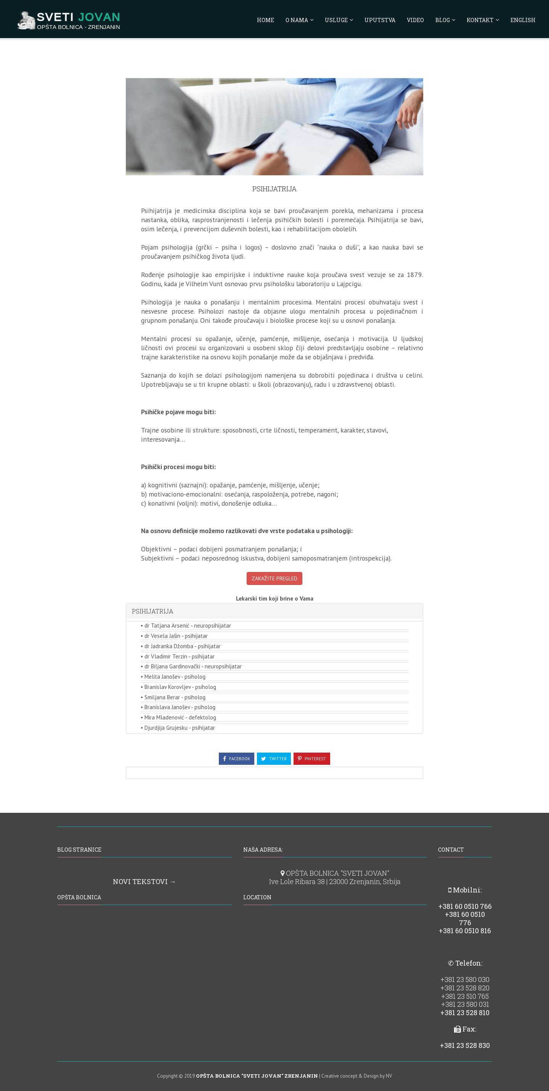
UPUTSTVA (379, 21)
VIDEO (415, 21)
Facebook (236, 758)
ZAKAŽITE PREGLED (274, 578)
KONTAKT (480, 21)
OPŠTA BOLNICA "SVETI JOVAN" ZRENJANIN (257, 1075)
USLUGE (336, 21)
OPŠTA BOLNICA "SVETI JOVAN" (335, 873)
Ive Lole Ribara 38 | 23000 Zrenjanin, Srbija (335, 881)
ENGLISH (523, 21)
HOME (265, 21)
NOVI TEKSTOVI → (144, 881)
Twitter (274, 758)
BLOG (442, 21)
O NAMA (297, 21)
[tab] (274, 611)
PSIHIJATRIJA (152, 611)
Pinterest (312, 758)
